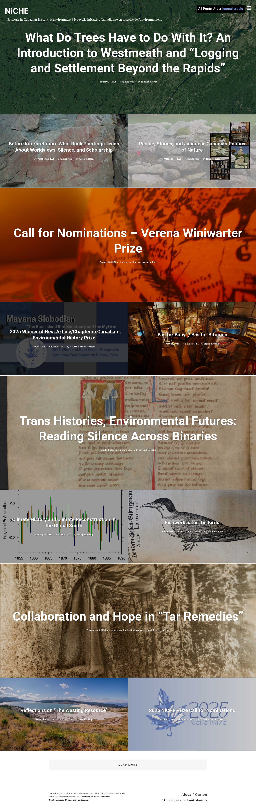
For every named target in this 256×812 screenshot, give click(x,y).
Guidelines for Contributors (185, 800)
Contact (201, 794)
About (186, 794)
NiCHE (17, 11)
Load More (128, 764)
